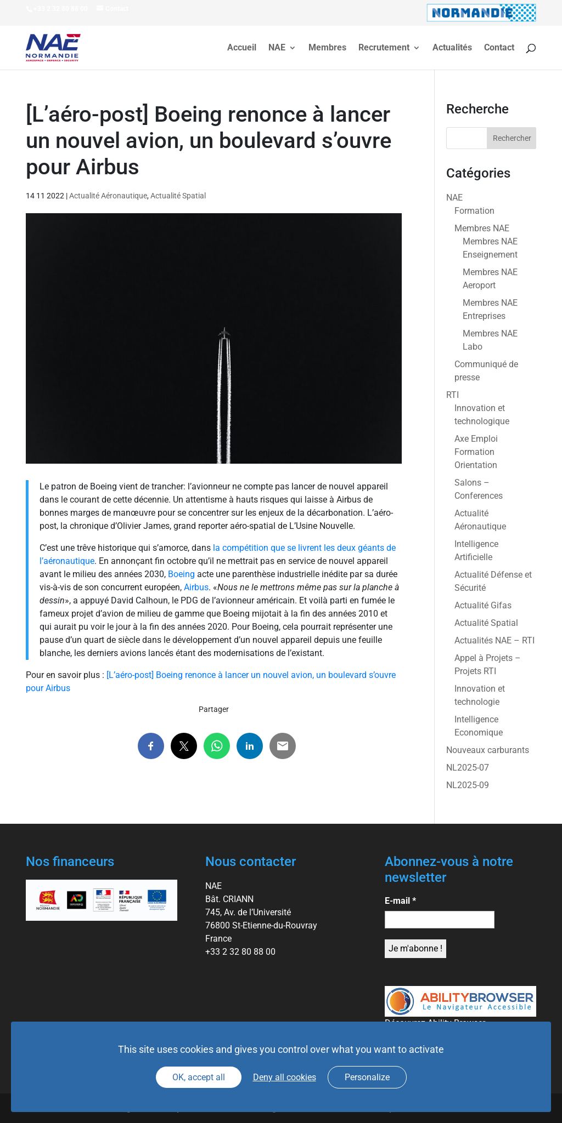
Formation (474, 211)
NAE (276, 48)
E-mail (400, 901)
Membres (327, 48)
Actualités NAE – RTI (494, 640)
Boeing (181, 574)
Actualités (452, 48)
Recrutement (383, 48)
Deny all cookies (284, 1077)
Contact (499, 48)
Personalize (367, 1077)
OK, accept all (198, 1077)
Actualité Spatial (178, 195)
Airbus (196, 587)
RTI (452, 395)
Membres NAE (481, 228)
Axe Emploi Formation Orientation (476, 452)
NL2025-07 (467, 767)
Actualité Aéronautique (108, 195)
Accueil (241, 48)
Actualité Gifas (483, 605)
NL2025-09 (467, 785)
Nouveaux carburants (487, 750)
